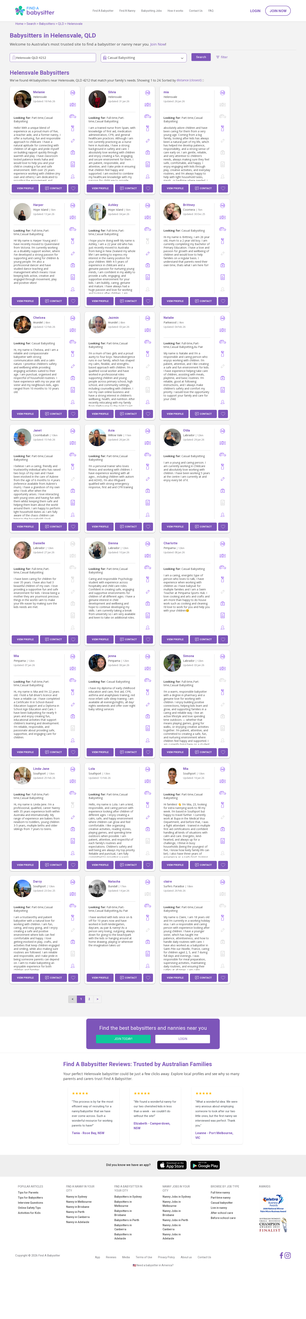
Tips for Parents (28, 1192)
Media (126, 1257)
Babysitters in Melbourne (123, 1203)
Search (31, 24)
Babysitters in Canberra (123, 1227)
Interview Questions (30, 1202)
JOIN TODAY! (123, 1039)
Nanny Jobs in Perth (175, 1220)
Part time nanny (220, 1197)
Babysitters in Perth (126, 1220)
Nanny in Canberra (78, 1217)
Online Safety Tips (29, 1207)
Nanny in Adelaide (77, 1222)
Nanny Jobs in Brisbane (172, 1213)
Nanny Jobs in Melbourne (172, 1203)
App (97, 1257)
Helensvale (75, 24)
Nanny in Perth (75, 1211)
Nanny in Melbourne (79, 1201)
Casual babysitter (222, 1202)
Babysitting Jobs (151, 10)
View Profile (25, 188)
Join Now (278, 11)
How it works (175, 10)
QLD (61, 24)
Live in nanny (219, 1207)
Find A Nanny (127, 10)
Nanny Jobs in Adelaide (172, 1236)
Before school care (223, 1218)
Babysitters (47, 24)
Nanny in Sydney (76, 1196)
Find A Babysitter (103, 10)
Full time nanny (220, 1192)
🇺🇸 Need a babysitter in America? (153, 1265)
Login (255, 11)
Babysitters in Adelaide (123, 1236)
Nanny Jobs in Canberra (172, 1227)
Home (19, 24)
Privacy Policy (166, 1257)
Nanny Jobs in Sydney (177, 1196)
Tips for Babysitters (30, 1197)
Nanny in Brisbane (77, 1206)
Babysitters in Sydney (128, 1196)
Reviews (111, 1257)
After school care (222, 1212)
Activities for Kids (29, 1212)
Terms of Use (144, 1257)
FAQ (210, 10)
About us (186, 1257)
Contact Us (196, 10)
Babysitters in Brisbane (123, 1213)
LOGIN (182, 1039)
